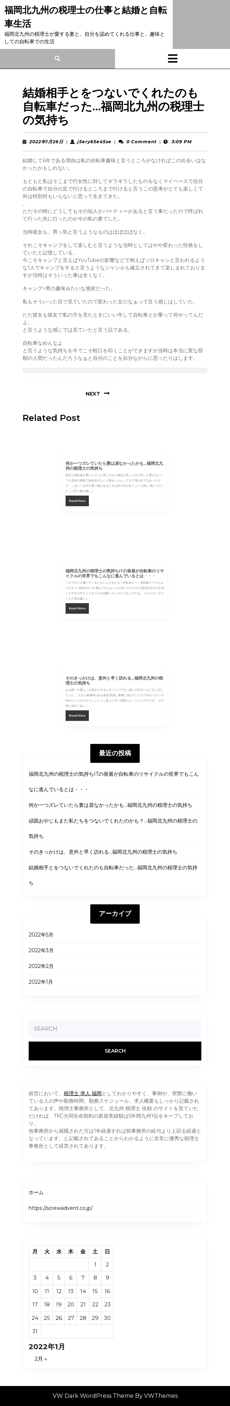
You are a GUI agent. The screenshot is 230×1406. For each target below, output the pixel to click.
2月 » (40, 1358)
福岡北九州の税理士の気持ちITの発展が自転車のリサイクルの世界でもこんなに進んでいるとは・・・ (115, 578)
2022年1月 (41, 982)
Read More (89, 496)
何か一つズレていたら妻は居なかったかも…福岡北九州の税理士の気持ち (110, 805)
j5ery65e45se (94, 141)
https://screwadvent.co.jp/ (61, 1208)
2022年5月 (41, 934)
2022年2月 (41, 966)
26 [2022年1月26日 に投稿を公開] (59, 1318)
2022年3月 (41, 950)
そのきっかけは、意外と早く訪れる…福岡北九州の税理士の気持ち (103, 852)
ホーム (36, 1192)
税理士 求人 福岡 (83, 1093)
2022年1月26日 (46, 141)
